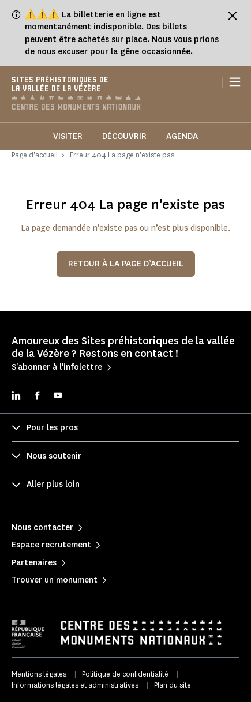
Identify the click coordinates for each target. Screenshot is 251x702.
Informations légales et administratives (75, 685)
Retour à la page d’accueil (125, 263)
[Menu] (234, 82)
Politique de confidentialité (125, 674)
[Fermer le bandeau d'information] (232, 15)
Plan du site (172, 685)
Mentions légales (39, 674)
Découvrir (124, 136)
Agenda (182, 136)
